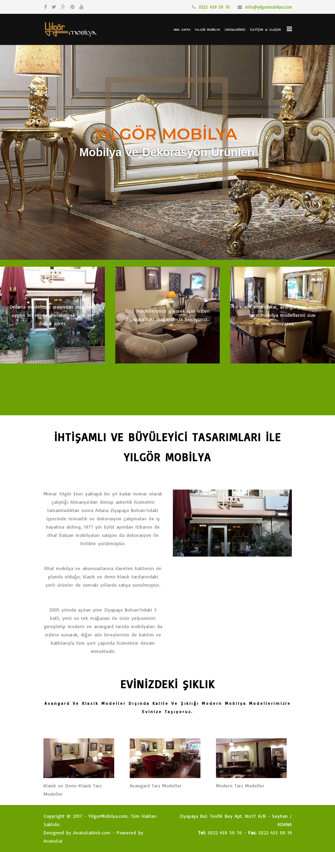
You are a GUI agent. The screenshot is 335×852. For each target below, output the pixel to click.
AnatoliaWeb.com (91, 832)
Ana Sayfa (182, 29)
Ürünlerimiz (235, 29)
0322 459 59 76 (214, 7)
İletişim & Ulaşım (265, 29)
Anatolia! (52, 841)
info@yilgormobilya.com (268, 7)
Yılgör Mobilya (207, 29)
